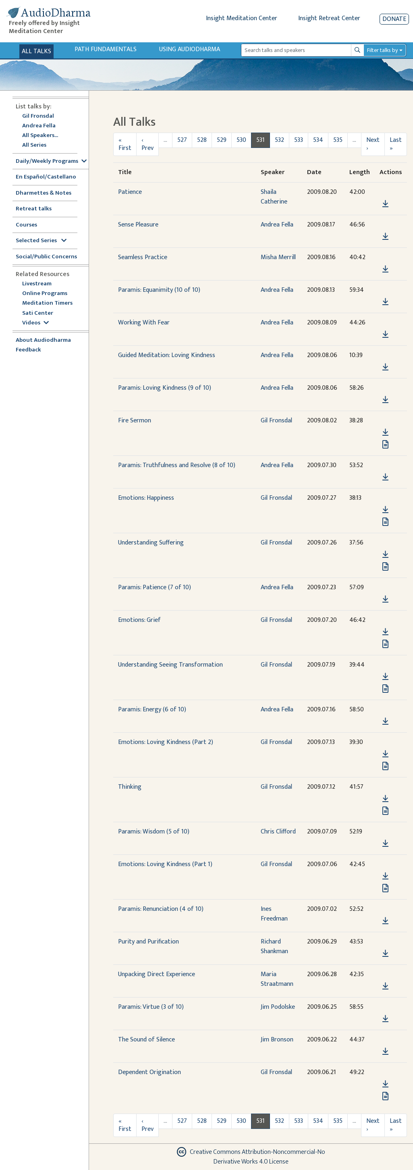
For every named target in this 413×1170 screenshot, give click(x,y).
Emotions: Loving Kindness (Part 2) (165, 742)
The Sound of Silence (146, 1039)
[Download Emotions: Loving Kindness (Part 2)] (385, 754)
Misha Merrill (278, 257)
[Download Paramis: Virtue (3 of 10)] (385, 1019)
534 (318, 140)
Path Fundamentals (106, 49)
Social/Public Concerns (46, 257)
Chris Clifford (278, 831)
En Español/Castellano (46, 177)
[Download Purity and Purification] (385, 954)
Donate (394, 19)
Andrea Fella (39, 126)
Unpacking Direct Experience (156, 974)
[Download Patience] (385, 204)
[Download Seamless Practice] (385, 269)
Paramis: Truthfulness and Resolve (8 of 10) (176, 465)
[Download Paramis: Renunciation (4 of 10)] (385, 921)
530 (241, 140)
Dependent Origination (149, 1072)
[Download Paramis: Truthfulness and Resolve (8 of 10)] (385, 477)
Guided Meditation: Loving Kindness (166, 355)
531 (260, 140)
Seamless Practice (142, 257)
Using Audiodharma (189, 49)
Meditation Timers (47, 303)
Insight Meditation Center (241, 18)
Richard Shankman (274, 946)
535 (337, 140)
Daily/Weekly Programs (51, 161)
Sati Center (37, 313)
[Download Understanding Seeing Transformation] (385, 677)
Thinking (129, 786)
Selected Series (41, 240)
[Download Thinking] (385, 799)
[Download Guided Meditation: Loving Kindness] (385, 367)
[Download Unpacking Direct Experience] (385, 986)
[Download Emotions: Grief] (385, 632)
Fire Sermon (134, 420)
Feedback (28, 350)
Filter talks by (382, 50)
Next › (373, 144)
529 (221, 140)
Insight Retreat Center (329, 18)
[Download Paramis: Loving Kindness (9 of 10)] (385, 400)
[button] (385, 192)
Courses (26, 225)
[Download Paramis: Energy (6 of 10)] (385, 721)
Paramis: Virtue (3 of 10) (151, 1007)
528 (202, 140)
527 (182, 140)
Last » (396, 144)
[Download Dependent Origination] (385, 1084)
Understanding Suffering (151, 542)
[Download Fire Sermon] (385, 432)
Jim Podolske (278, 1007)
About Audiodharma (43, 340)
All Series (34, 145)
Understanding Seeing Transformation (170, 664)
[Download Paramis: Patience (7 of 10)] (385, 599)
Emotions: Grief (139, 620)
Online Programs (44, 293)
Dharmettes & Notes (43, 193)
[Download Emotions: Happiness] (385, 510)
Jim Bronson (277, 1039)
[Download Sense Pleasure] (385, 237)
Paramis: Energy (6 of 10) (152, 709)
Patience (130, 192)
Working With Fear (144, 322)
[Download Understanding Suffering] (385, 555)
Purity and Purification (148, 941)
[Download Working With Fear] (385, 334)
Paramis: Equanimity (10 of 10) (159, 290)
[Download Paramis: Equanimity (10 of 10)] (385, 302)
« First (124, 144)
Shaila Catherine (274, 197)
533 (298, 140)
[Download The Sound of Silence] (385, 1051)
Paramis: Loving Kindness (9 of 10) (164, 387)
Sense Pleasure (138, 224)
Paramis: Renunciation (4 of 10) (160, 909)
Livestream (37, 284)
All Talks (36, 51)
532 (279, 140)
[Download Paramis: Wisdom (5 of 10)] (385, 843)
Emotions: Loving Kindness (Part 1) (165, 864)
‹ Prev (147, 144)
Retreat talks (34, 209)
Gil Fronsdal (38, 116)
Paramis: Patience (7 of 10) (154, 587)
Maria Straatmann (277, 979)
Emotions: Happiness (146, 498)
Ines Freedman (274, 914)
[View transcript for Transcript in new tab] (385, 444)
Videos (35, 323)
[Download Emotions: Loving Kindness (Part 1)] (385, 876)
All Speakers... (40, 135)
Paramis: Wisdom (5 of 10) (153, 831)
